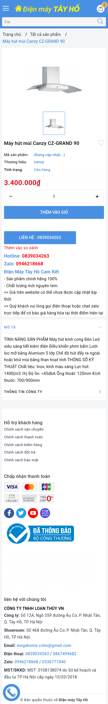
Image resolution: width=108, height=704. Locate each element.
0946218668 (29, 264)
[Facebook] (9, 513)
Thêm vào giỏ (54, 212)
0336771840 (54, 662)
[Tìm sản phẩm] (48, 21)
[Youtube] (33, 513)
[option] (54, 78)
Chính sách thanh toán (23, 437)
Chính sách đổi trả (19, 452)
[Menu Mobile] (6, 7)
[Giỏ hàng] (101, 9)
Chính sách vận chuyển (24, 429)
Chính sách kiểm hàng (23, 445)
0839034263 (35, 256)
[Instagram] (45, 513)
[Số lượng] (54, 196)
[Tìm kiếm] (100, 21)
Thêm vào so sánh (21, 248)
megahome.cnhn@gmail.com (44, 645)
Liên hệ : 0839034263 (40, 237)
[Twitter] (21, 513)
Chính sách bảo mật (21, 460)
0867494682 (65, 654)
